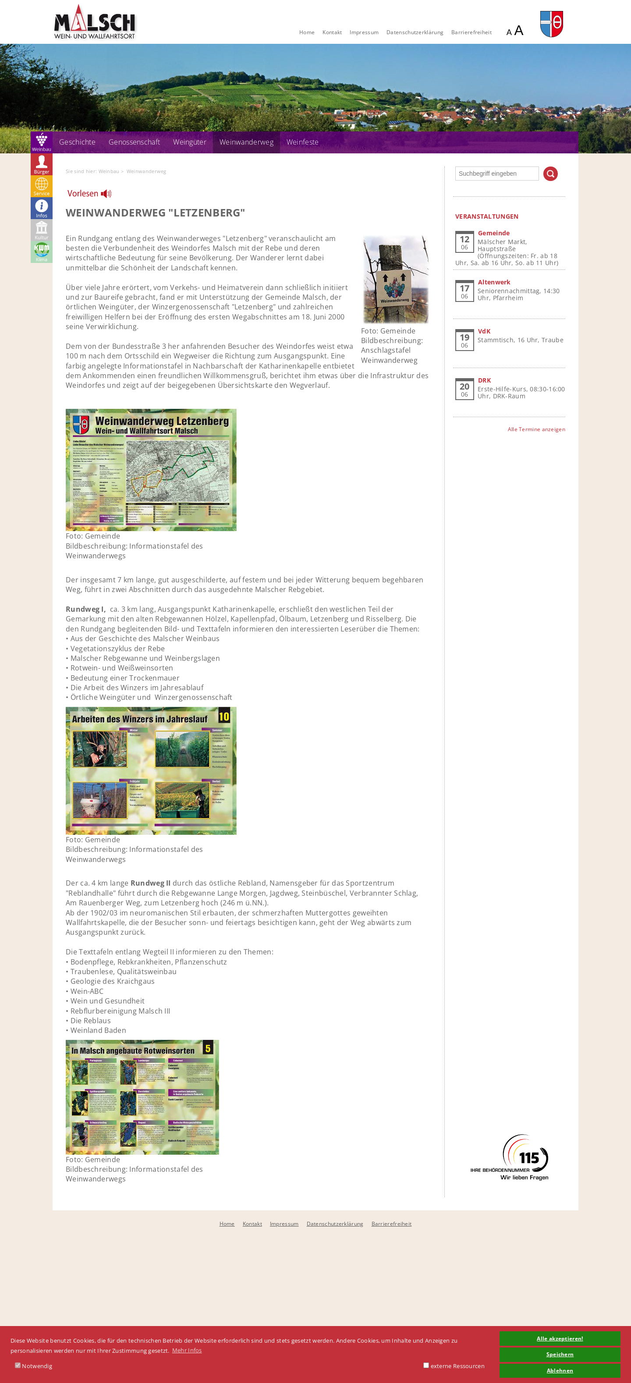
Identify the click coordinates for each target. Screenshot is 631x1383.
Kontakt (332, 32)
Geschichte (77, 142)
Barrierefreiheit (471, 32)
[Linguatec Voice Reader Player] (94, 195)
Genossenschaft (134, 142)
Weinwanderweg (246, 142)
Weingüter (189, 142)
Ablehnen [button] (560, 1370)
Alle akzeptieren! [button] (560, 1338)
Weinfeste (303, 142)
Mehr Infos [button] (187, 1350)
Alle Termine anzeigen (536, 429)
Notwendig (33, 1366)
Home (307, 32)
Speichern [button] (560, 1354)
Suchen (550, 174)
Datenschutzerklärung (414, 32)
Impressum (364, 32)
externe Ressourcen (454, 1366)
